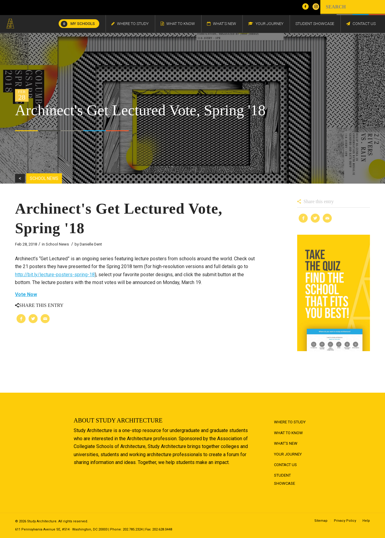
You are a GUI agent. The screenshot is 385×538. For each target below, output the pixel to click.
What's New (285, 443)
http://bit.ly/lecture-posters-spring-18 (55, 274)
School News (57, 244)
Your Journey (288, 454)
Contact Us (285, 464)
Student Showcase (284, 479)
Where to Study (290, 422)
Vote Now (26, 294)
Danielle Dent (91, 244)
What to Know (288, 433)
